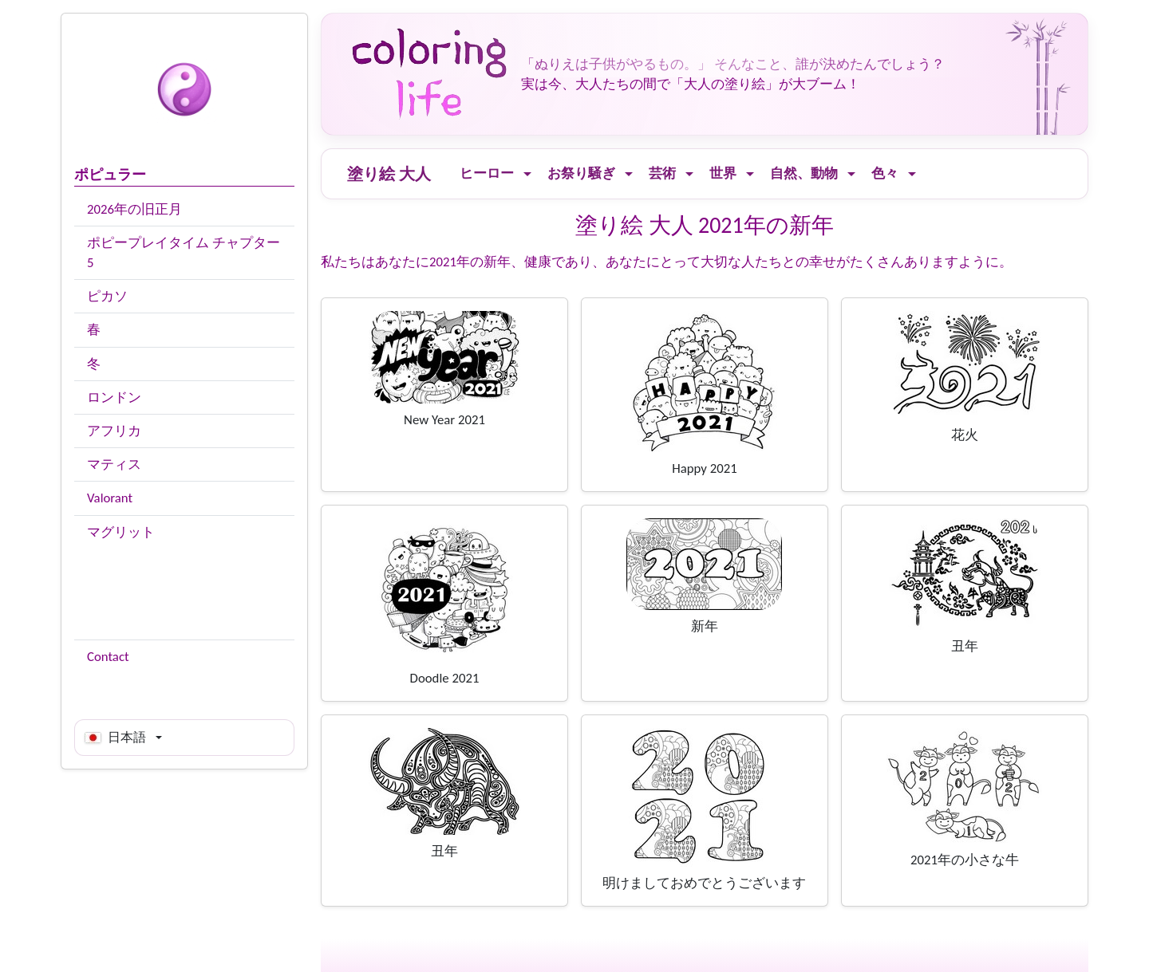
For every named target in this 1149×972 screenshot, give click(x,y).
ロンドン (114, 397)
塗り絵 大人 (389, 173)
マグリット (121, 532)
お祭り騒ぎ (581, 173)
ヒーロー (487, 173)
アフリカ (114, 431)
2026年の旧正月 (134, 209)
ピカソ (107, 296)
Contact (108, 656)
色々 (884, 173)
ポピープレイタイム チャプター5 (183, 252)
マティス (114, 464)
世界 (722, 173)
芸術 (662, 173)
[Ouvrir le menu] (527, 174)
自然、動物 (804, 173)
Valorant (109, 498)
